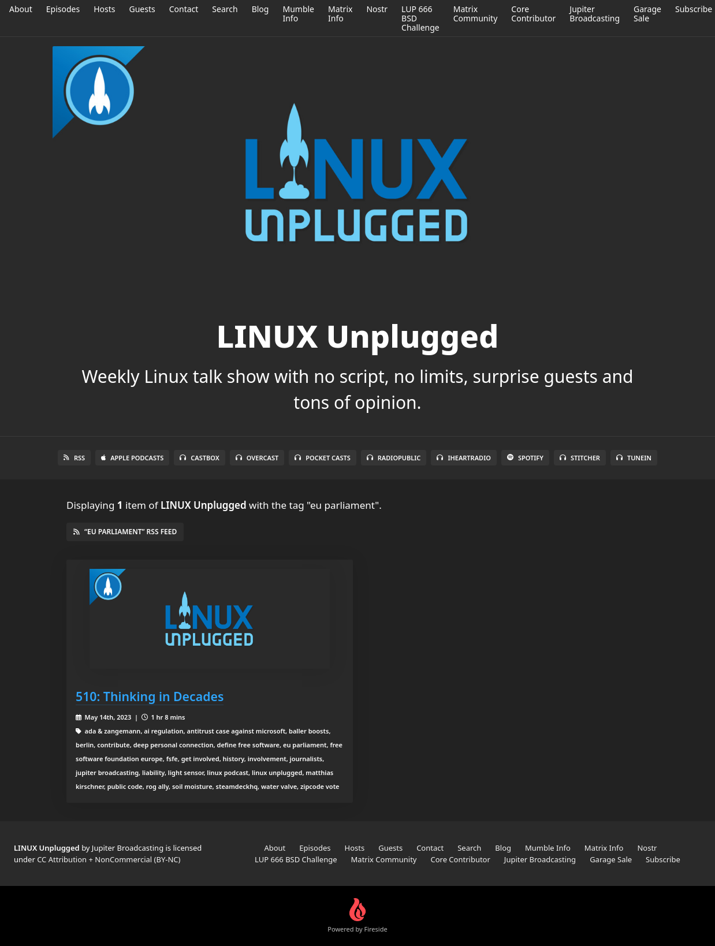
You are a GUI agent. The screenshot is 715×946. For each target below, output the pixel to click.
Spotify (525, 457)
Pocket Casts (323, 457)
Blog (260, 8)
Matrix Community (475, 13)
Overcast (257, 457)
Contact (184, 8)
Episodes (63, 8)
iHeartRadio (464, 457)
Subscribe (693, 8)
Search (224, 8)
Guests (142, 8)
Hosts (104, 8)
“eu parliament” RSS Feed (125, 532)
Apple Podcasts (132, 457)
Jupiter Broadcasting (594, 13)
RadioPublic (394, 457)
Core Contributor (533, 13)
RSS (74, 457)
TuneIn (633, 457)
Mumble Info (298, 13)
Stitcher (580, 457)
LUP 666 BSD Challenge (296, 859)
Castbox (199, 457)
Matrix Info (340, 13)
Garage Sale (647, 13)
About (20, 8)
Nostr (377, 8)
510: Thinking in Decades (150, 696)
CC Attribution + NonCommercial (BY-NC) (108, 859)
